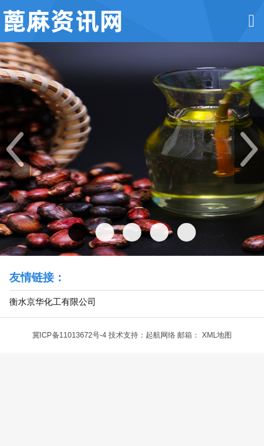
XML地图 (217, 335)
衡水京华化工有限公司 (52, 302)
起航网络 (160, 335)
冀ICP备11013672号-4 (69, 335)
